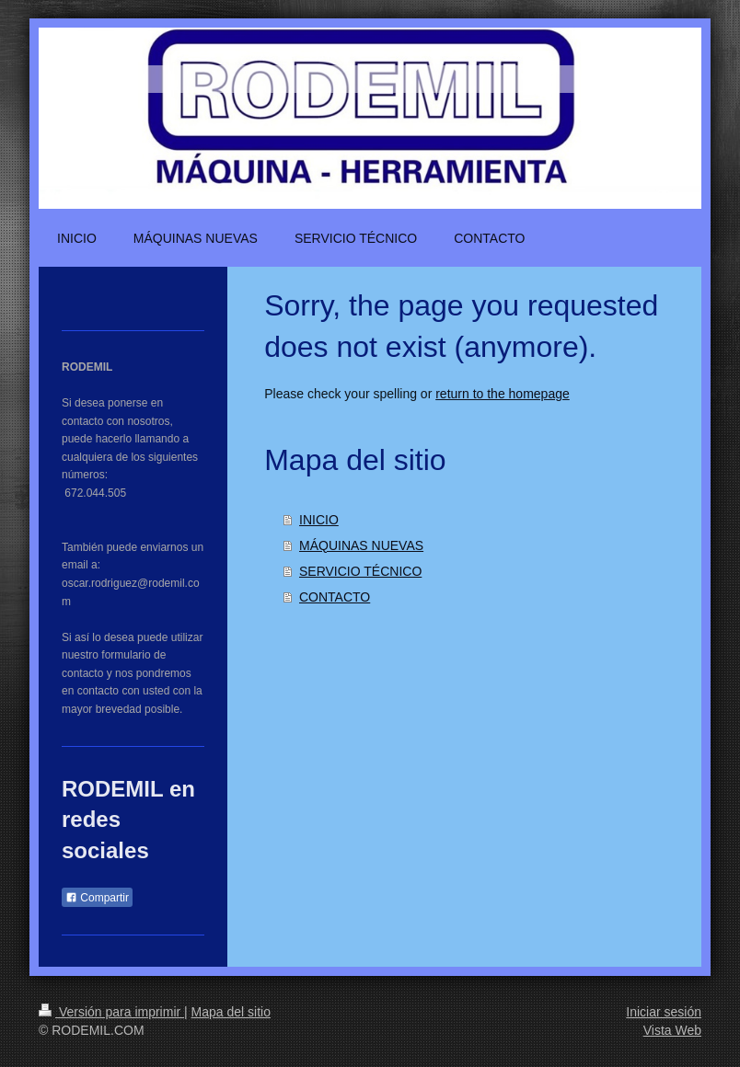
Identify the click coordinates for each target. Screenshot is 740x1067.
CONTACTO (334, 597)
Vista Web (672, 1030)
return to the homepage (502, 393)
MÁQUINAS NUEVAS (361, 545)
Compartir (97, 897)
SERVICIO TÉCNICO (360, 571)
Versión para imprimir (111, 1011)
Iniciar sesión (663, 1011)
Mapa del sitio (231, 1011)
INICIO (319, 519)
